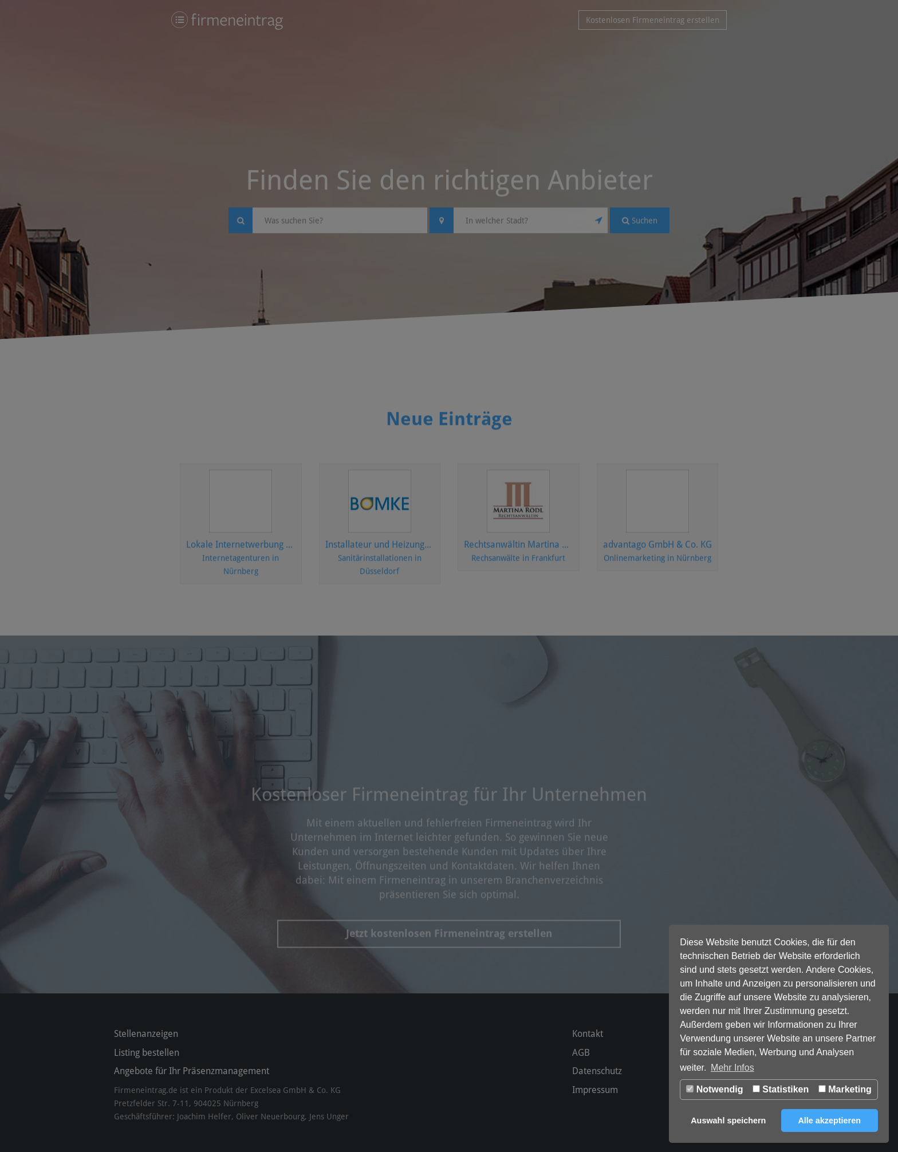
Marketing (845, 1089)
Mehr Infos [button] (732, 1067)
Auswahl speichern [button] (728, 1120)
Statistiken (781, 1089)
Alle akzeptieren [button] (829, 1120)
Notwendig (714, 1089)
